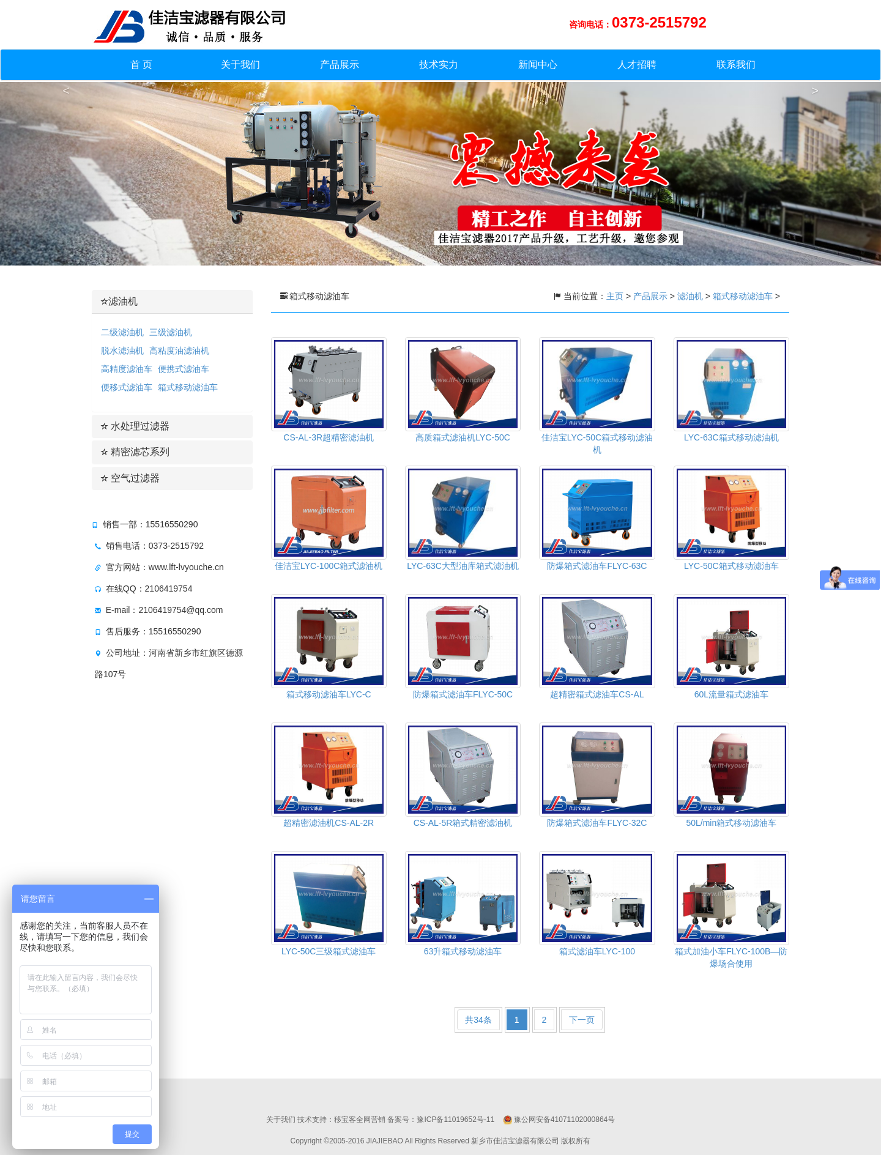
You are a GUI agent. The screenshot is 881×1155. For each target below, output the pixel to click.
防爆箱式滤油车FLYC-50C (463, 694)
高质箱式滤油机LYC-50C (462, 437)
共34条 (478, 1020)
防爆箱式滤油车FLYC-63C (597, 566)
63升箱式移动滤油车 (463, 951)
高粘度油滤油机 (179, 350)
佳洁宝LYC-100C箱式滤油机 (328, 566)
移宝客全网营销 (359, 1119)
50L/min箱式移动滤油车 (731, 823)
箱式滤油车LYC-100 (597, 951)
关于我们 (240, 64)
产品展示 (339, 64)
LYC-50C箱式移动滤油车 (731, 566)
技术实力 (438, 64)
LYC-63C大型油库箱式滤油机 (463, 566)
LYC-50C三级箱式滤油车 (328, 951)
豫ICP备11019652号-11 (455, 1119)
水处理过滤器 (135, 426)
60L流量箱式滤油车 (731, 694)
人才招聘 (636, 64)
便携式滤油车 (183, 369)
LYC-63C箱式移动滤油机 (731, 437)
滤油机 (119, 301)
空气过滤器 (130, 478)
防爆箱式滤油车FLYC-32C (597, 823)
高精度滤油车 (126, 369)
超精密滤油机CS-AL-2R (328, 823)
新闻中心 (537, 64)
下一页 (582, 1020)
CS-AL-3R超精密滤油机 (328, 437)
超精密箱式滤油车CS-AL (597, 694)
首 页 (141, 64)
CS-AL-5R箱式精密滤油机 (463, 823)
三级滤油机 (170, 332)
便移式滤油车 (126, 387)
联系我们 (736, 64)
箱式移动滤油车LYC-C (328, 694)
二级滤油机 (122, 332)
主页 (616, 296)
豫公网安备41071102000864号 (564, 1119)
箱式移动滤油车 (188, 387)
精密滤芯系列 (135, 452)
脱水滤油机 (122, 350)
